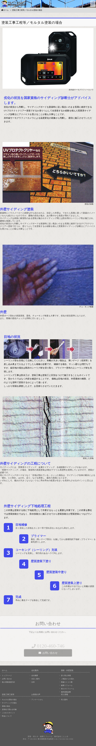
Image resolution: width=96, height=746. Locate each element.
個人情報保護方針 (8, 682)
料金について (7, 716)
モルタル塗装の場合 (9, 700)
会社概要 (34, 675)
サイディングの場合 (9, 703)
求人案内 (64, 700)
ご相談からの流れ (67, 679)
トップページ (7, 675)
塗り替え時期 (66, 675)
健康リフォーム (66, 685)
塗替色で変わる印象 (9, 709)
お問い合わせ (7, 679)
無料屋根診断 (66, 692)
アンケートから (37, 700)
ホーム (5, 11)
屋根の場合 (6, 706)
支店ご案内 (35, 679)
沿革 (33, 682)
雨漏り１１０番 (66, 682)
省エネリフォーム (67, 689)
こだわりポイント (8, 713)
